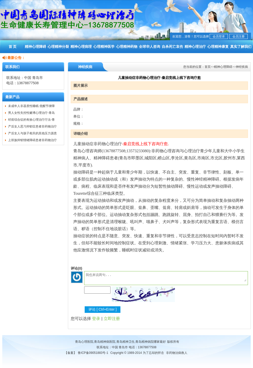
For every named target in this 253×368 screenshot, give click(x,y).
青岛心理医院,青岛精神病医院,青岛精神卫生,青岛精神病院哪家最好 (120, 341)
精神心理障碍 (35, 47)
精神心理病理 (81, 47)
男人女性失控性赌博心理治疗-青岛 (31, 113)
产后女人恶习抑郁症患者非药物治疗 (32, 126)
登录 (96, 318)
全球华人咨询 (149, 47)
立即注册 (112, 318)
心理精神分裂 (58, 47)
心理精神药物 (126, 47)
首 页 (13, 47)
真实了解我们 (240, 47)
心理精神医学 (104, 47)
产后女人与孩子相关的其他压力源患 (32, 133)
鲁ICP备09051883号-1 (93, 353)
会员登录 (219, 36)
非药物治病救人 (176, 353)
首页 (208, 67)
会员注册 (238, 36)
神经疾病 (242, 67)
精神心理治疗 (195, 47)
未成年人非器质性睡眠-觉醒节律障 (31, 106)
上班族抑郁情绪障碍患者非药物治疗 (32, 140)
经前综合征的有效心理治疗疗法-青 (31, 119)
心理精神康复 (218, 47)
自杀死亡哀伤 (172, 47)
